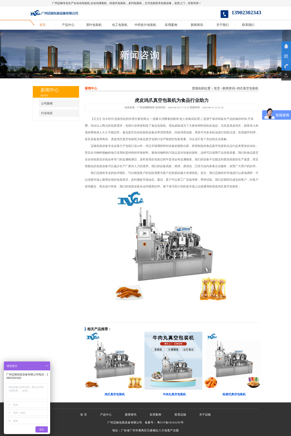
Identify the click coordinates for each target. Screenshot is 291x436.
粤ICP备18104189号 (170, 422)
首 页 (83, 414)
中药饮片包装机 (145, 25)
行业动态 (47, 113)
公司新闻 (47, 103)
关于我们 (222, 25)
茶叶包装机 (94, 25)
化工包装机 (119, 25)
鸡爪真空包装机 (247, 88)
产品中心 (68, 25)
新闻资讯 (197, 25)
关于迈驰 (205, 414)
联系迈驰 (180, 414)
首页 (43, 25)
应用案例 (171, 25)
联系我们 (248, 25)
